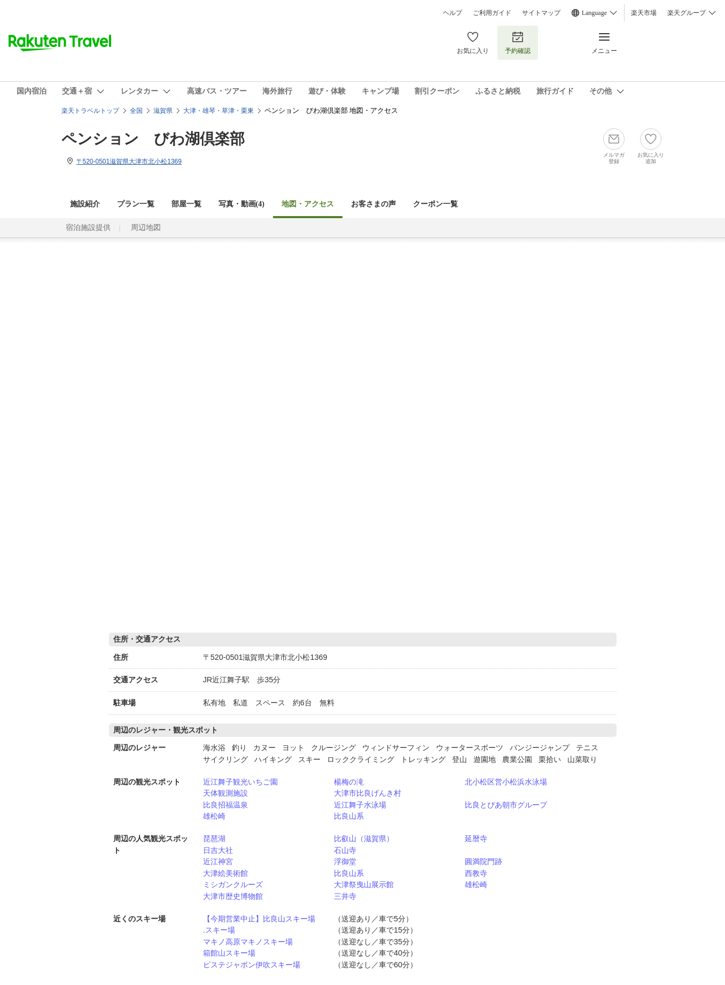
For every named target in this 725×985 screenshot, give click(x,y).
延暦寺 (476, 838)
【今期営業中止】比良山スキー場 (259, 918)
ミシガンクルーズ (233, 884)
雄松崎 (214, 816)
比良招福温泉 (225, 805)
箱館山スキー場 (229, 953)
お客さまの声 (373, 204)
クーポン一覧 (435, 204)
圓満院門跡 (483, 861)
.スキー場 (219, 930)
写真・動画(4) (241, 204)
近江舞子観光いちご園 (240, 782)
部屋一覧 (186, 204)
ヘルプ (452, 13)
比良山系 (349, 816)
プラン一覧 (135, 204)
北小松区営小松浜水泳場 (506, 782)
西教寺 (476, 873)
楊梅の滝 (349, 782)
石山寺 (345, 850)
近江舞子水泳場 (360, 805)
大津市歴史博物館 (233, 896)
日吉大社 (218, 850)
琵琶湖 (214, 838)
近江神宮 (218, 861)
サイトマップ (541, 13)
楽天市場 (644, 13)
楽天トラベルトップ (90, 110)
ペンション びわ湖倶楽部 (153, 138)
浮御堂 (345, 861)
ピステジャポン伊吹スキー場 (251, 964)
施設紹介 (85, 204)
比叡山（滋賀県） (364, 838)
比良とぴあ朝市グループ (506, 805)
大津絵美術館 (225, 873)
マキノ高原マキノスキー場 (248, 941)
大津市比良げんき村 (367, 793)
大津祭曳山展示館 (364, 884)
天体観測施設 (225, 793)
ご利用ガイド (492, 13)
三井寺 (345, 896)
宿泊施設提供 (88, 228)
